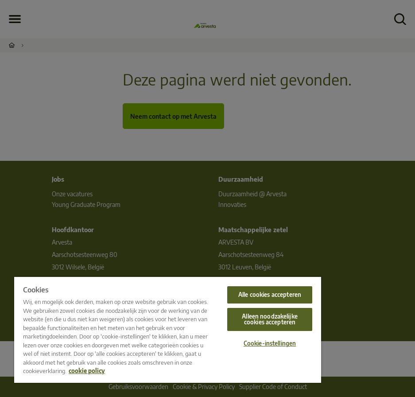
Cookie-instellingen (270, 343)
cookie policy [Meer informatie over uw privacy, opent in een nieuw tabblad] (87, 370)
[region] (167, 330)
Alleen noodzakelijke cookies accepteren (269, 319)
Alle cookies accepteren (269, 294)
